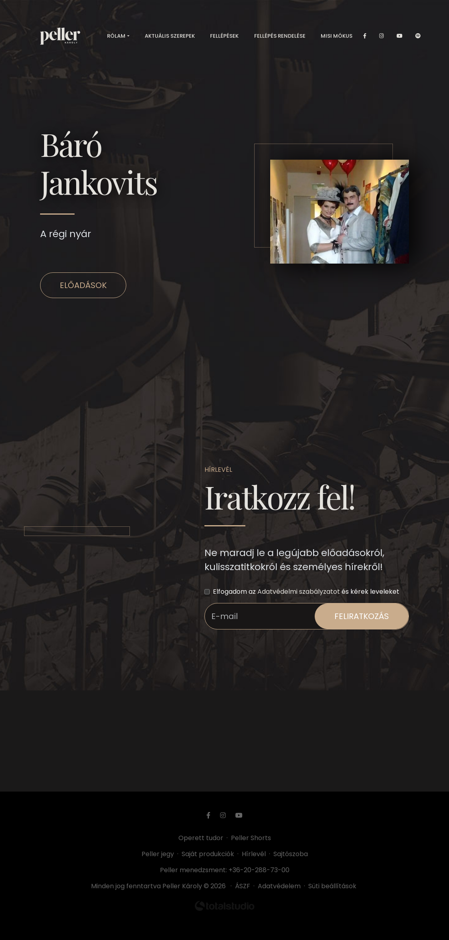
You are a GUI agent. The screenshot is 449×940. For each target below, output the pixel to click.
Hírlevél (254, 854)
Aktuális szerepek (170, 36)
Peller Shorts (251, 838)
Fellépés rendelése (279, 36)
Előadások (83, 285)
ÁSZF (244, 886)
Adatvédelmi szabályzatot (298, 591)
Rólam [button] (116, 36)
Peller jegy (158, 854)
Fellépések (224, 36)
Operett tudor (200, 838)
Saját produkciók (208, 854)
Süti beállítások (332, 886)
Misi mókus (336, 36)
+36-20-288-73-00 (259, 870)
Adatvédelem (279, 886)
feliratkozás (361, 616)
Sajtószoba (290, 854)
